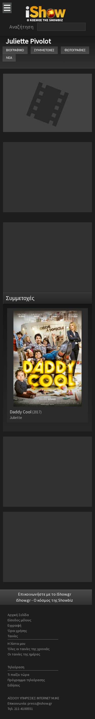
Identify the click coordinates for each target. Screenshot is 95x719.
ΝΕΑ (9, 58)
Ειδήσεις (14, 685)
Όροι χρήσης (17, 630)
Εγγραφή (14, 625)
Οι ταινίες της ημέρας (24, 654)
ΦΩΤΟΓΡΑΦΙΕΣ (74, 50)
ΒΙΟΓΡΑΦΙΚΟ (15, 50)
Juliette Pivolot (28, 41)
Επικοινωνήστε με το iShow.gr (44, 594)
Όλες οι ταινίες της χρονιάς (29, 649)
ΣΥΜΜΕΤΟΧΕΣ (44, 50)
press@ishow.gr (40, 703)
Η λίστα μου (16, 643)
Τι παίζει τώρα (18, 674)
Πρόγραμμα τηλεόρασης (26, 680)
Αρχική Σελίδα (18, 615)
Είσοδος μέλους (19, 620)
